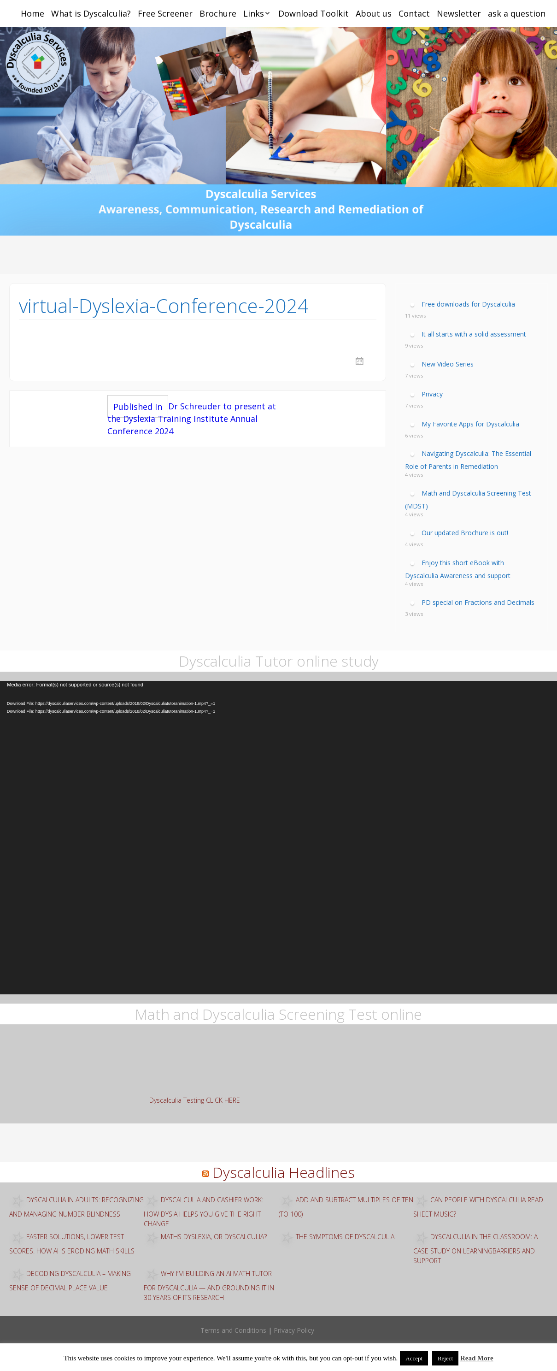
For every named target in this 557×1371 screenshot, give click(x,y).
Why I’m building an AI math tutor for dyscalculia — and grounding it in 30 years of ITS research (209, 1285)
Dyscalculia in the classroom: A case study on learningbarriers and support (475, 1248)
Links (253, 13)
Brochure (217, 13)
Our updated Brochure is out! (465, 532)
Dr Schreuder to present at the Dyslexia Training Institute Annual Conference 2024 (191, 418)
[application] (278, 837)
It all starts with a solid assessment (474, 334)
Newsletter (459, 13)
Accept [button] (413, 1358)
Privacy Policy (294, 1330)
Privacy (432, 394)
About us (374, 13)
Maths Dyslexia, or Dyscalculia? (214, 1236)
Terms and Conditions (233, 1330)
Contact (414, 13)
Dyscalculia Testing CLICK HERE (194, 1100)
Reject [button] (445, 1358)
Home (32, 13)
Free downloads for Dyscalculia (468, 304)
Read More (476, 1358)
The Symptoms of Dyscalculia (345, 1236)
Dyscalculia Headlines (283, 1172)
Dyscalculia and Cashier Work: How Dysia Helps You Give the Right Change (203, 1211)
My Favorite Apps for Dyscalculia (470, 423)
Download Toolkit (313, 13)
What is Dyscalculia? (91, 13)
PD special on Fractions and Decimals (478, 601)
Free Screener (165, 13)
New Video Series (448, 364)
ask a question (516, 13)
